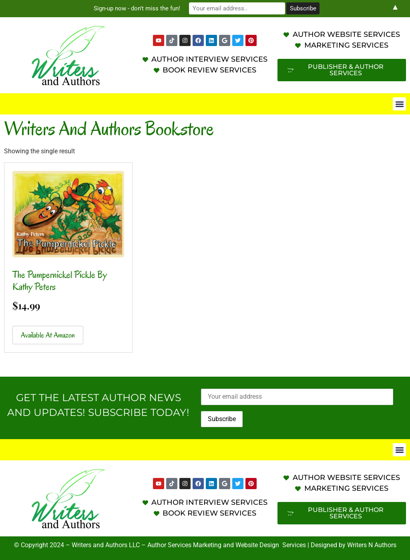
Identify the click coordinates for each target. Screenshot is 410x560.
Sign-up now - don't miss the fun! (137, 8)
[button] (399, 103)
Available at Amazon (48, 335)
